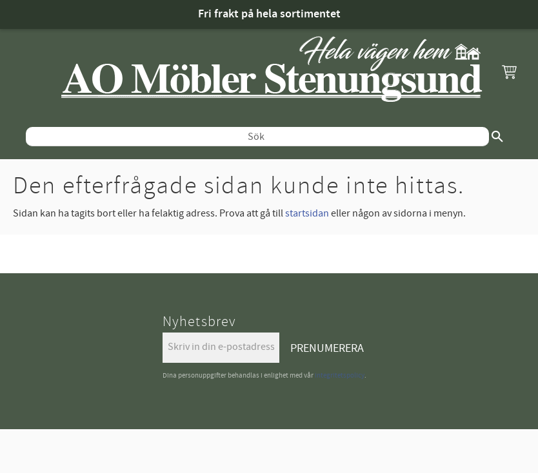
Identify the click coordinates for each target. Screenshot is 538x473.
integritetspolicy (339, 375)
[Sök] (497, 136)
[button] (509, 71)
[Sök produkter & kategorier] (257, 136)
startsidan (307, 213)
